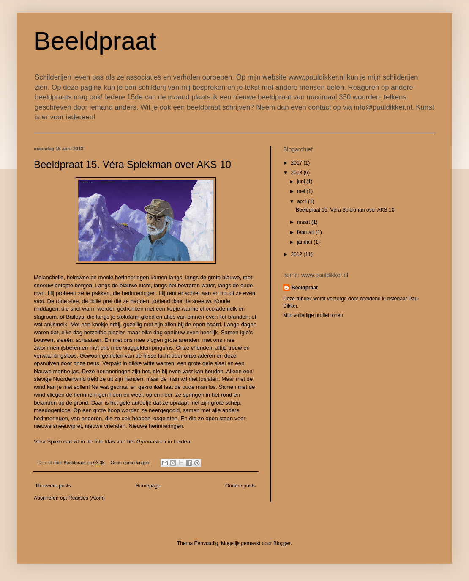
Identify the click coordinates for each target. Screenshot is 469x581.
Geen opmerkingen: (131, 462)
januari (305, 242)
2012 (297, 254)
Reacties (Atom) (86, 498)
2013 (297, 173)
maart (304, 222)
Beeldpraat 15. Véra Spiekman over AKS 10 (132, 164)
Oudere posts (240, 486)
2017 (297, 163)
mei (302, 191)
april (302, 201)
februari (306, 232)
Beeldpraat (95, 41)
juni (301, 181)
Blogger (282, 543)
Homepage (148, 486)
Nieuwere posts (53, 486)
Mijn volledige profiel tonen (313, 315)
